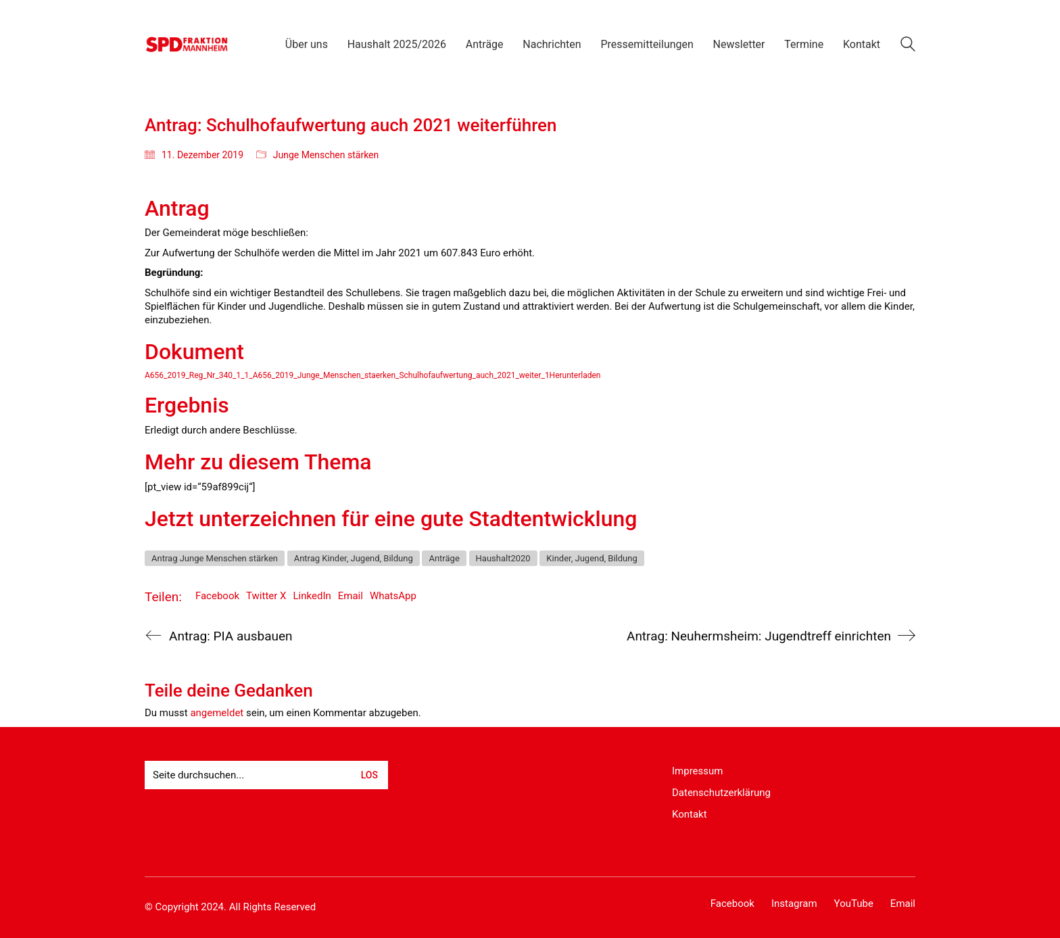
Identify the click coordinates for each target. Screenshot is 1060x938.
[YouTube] (853, 904)
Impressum (697, 771)
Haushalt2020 (503, 558)
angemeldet (216, 713)
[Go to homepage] (187, 44)
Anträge (444, 558)
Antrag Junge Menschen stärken (214, 558)
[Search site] (907, 46)
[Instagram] (794, 904)
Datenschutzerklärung (721, 793)
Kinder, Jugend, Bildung (591, 558)
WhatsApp (393, 596)
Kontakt (689, 814)
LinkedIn (312, 596)
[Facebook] (732, 904)
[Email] (902, 904)
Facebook (217, 596)
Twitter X (266, 596)
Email (350, 596)
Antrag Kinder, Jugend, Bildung (353, 558)
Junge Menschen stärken (326, 154)
